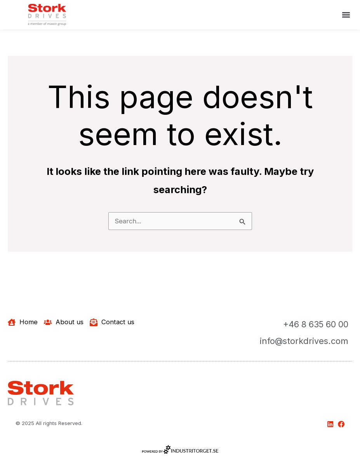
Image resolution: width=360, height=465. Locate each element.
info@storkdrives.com (303, 340)
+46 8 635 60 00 (315, 324)
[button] (345, 14)
